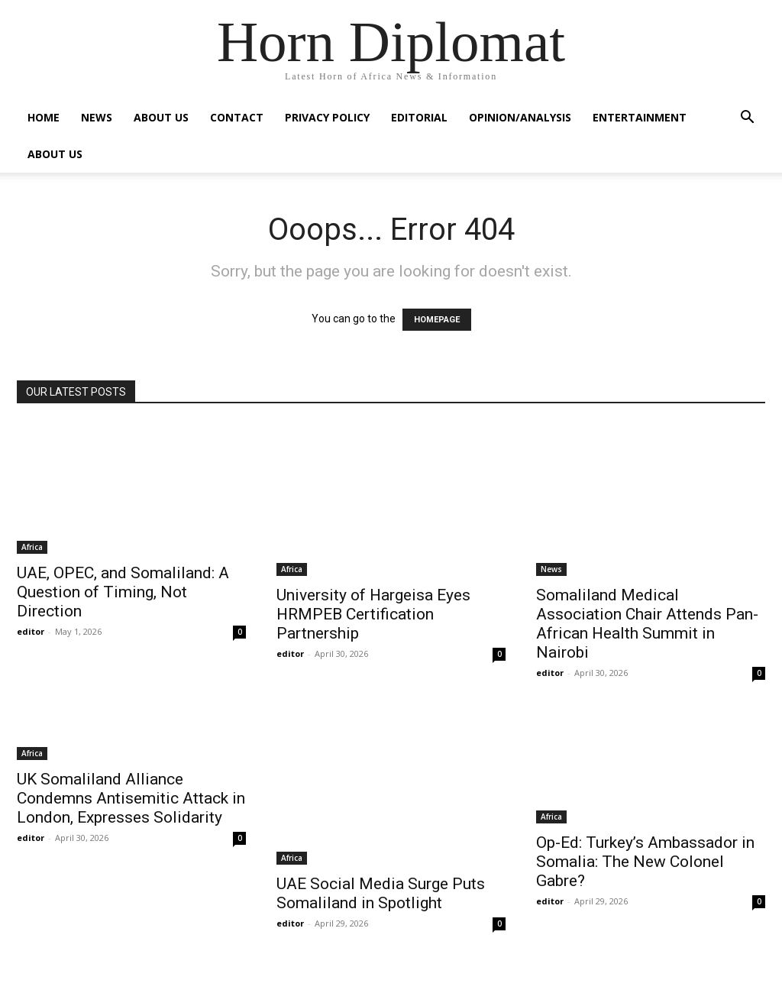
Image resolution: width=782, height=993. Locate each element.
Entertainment (640, 117)
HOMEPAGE (437, 320)
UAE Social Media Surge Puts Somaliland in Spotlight (380, 893)
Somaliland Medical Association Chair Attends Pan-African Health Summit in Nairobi (647, 623)
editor (30, 631)
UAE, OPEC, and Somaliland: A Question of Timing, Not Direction (123, 592)
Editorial (419, 117)
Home (43, 117)
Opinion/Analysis (520, 117)
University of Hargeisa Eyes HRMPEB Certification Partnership (373, 614)
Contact (236, 117)
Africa (32, 547)
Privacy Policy (327, 117)
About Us (161, 117)
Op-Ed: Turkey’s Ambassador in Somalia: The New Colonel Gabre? (645, 861)
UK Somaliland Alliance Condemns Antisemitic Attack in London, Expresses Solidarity (131, 798)
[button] (747, 119)
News (96, 117)
